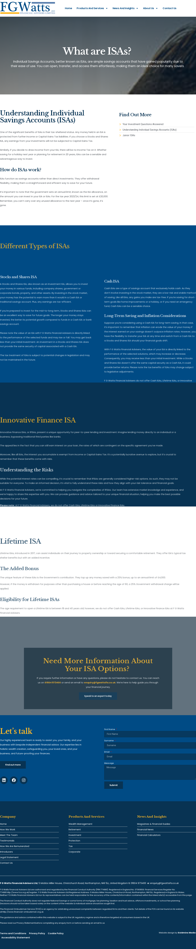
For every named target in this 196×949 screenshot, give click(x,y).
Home (68, 8)
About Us (150, 8)
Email (107, 752)
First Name (110, 729)
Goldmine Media (187, 932)
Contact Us (169, 8)
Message (109, 763)
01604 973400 (138, 883)
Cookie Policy (56, 933)
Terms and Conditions (13, 933)
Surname (109, 740)
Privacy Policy (37, 933)
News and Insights (125, 8)
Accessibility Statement (15, 937)
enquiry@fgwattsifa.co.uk (164, 883)
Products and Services (92, 8)
